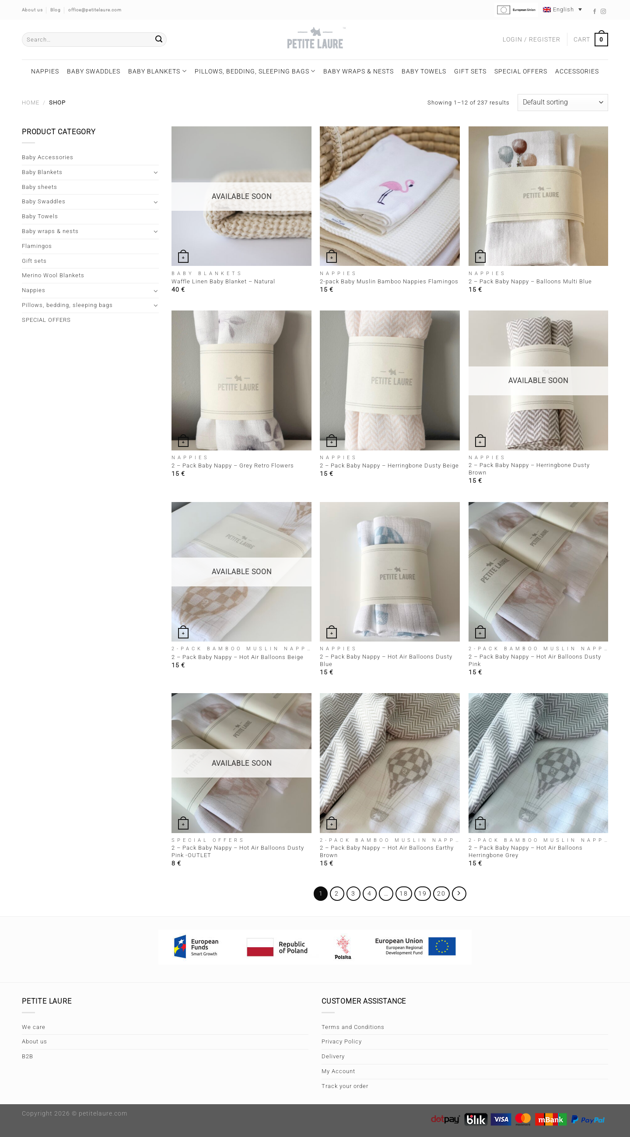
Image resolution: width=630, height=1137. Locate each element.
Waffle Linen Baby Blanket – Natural (223, 281)
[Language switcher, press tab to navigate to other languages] (562, 9)
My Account (338, 1071)
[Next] (459, 893)
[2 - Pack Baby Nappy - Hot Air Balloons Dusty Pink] (539, 572)
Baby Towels (424, 71)
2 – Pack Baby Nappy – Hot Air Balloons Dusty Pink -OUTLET (238, 851)
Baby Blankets (157, 71)
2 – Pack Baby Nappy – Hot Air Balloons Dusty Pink (535, 660)
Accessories (577, 71)
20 (441, 893)
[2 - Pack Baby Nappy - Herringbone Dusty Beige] (390, 380)
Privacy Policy (342, 1041)
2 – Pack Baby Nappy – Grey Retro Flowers (233, 465)
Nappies (45, 71)
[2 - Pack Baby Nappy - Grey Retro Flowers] (242, 380)
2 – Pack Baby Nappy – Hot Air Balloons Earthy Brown (387, 851)
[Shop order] (563, 102)
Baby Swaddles (93, 71)
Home (30, 102)
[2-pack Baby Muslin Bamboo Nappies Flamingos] (390, 196)
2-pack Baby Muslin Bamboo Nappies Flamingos (389, 281)
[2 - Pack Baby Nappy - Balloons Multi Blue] (539, 196)
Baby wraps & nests (358, 71)
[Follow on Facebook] (595, 12)
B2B (27, 1056)
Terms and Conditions (353, 1027)
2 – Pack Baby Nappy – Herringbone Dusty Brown (529, 469)
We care (34, 1027)
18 (403, 893)
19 (422, 893)
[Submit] (158, 39)
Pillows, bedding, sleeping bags (255, 71)
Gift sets (470, 71)
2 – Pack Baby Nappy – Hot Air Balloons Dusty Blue (386, 660)
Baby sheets (39, 187)
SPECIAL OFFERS (520, 71)
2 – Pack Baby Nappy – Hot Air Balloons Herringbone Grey (526, 851)
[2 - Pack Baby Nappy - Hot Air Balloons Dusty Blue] (390, 572)
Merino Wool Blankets (53, 275)
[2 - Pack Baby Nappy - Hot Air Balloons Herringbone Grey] (539, 763)
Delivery (333, 1056)
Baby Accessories (48, 157)
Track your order (345, 1086)
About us (34, 1041)
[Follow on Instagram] (603, 12)
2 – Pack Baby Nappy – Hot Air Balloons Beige (238, 657)
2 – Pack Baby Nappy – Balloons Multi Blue (530, 281)
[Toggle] (156, 172)
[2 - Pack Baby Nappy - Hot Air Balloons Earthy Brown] (390, 763)
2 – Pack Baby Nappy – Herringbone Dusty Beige (389, 465)
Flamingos (37, 246)
